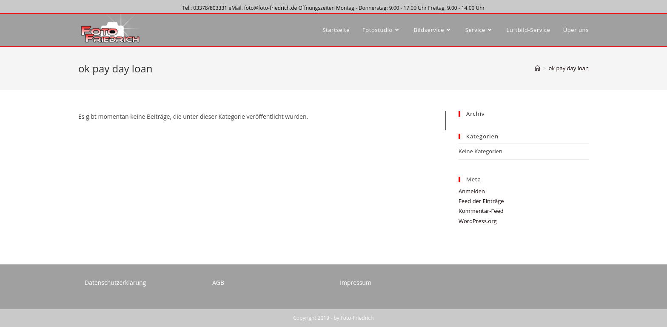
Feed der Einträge (481, 201)
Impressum (355, 282)
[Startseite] (537, 68)
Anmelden (472, 191)
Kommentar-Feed (481, 211)
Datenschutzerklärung (115, 282)
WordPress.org (478, 221)
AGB (218, 282)
